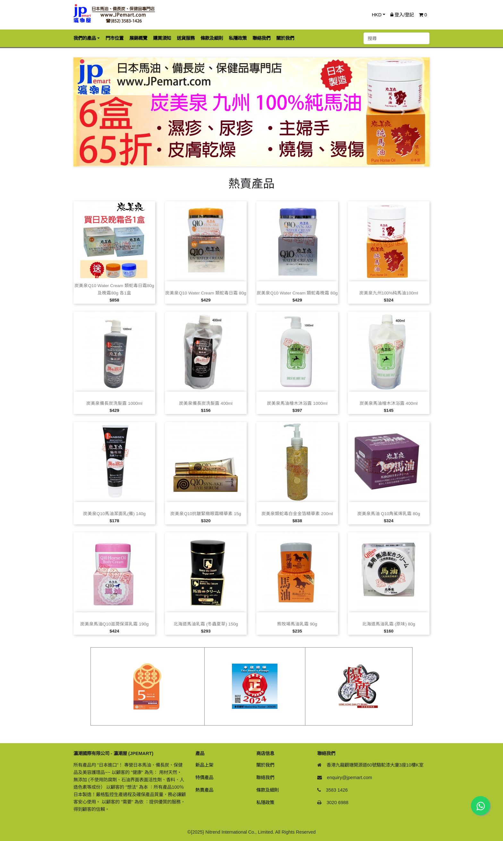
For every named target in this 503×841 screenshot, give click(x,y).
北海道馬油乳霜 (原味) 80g (388, 624)
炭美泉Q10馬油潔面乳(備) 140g (114, 513)
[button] (100, 111)
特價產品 (204, 777)
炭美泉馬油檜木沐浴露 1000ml (297, 403)
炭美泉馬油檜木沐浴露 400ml (389, 403)
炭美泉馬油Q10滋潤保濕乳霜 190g (114, 624)
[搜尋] (396, 38)
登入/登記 (402, 14)
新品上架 (204, 765)
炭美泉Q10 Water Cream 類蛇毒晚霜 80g (297, 293)
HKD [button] (376, 14)
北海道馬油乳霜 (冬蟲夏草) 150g (206, 624)
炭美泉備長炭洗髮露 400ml (206, 403)
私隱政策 (265, 802)
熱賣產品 (204, 790)
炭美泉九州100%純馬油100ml (388, 293)
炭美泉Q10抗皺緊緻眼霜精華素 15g (205, 513)
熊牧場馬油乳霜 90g (297, 624)
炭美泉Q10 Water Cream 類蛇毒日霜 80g (205, 293)
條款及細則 (267, 790)
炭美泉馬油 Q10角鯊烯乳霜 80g (388, 513)
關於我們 (265, 765)
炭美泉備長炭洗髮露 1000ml (114, 403)
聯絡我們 (265, 777)
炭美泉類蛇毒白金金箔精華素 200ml (297, 513)
